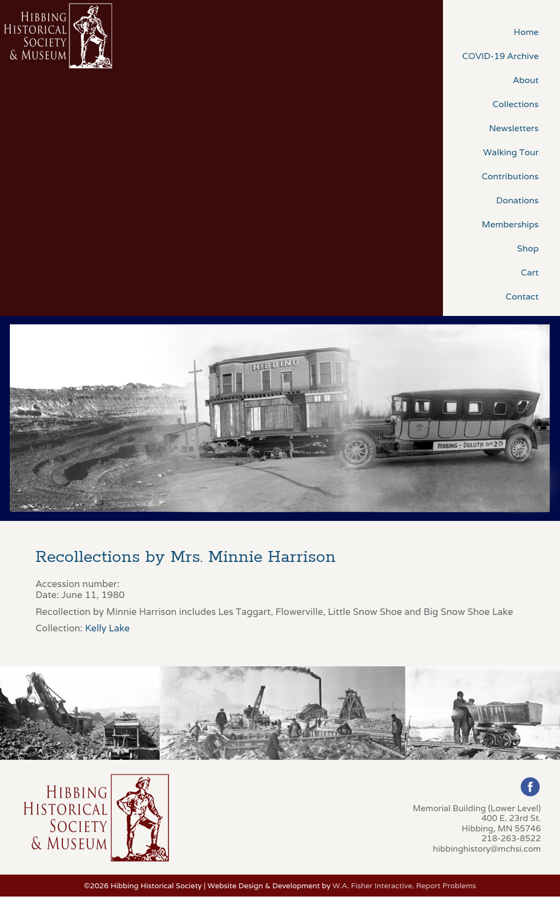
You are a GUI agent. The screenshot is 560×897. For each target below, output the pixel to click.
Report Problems (446, 885)
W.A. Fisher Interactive (372, 885)
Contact (522, 296)
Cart (530, 272)
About (526, 80)
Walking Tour (511, 152)
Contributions (510, 176)
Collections (516, 104)
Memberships (510, 224)
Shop (528, 248)
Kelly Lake (107, 628)
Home (526, 32)
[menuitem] (501, 31)
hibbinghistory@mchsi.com (487, 848)
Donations (517, 200)
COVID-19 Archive (500, 56)
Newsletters (514, 128)
